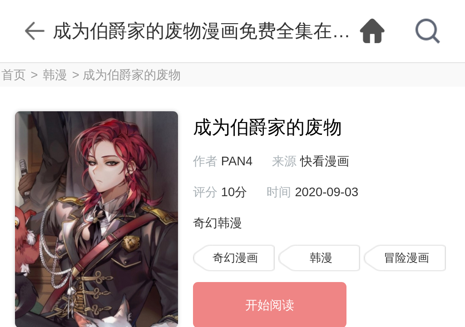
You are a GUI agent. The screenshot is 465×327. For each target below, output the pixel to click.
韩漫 (55, 75)
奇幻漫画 (235, 258)
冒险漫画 (406, 258)
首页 (13, 75)
